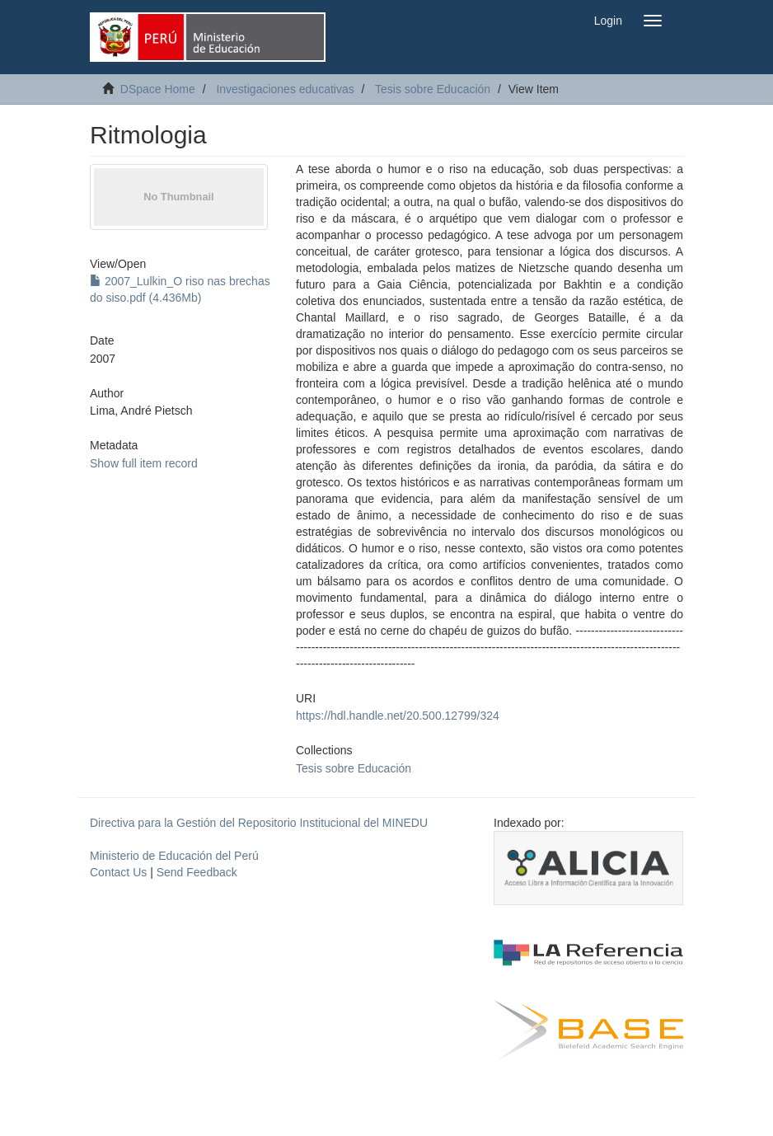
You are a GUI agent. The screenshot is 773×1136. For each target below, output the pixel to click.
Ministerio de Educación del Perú (174, 855)
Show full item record (144, 463)
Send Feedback (197, 872)
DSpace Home (157, 89)
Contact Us (118, 872)
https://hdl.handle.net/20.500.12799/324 (397, 715)
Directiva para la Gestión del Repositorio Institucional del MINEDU (259, 822)
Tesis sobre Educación (432, 89)
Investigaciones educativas (285, 89)
